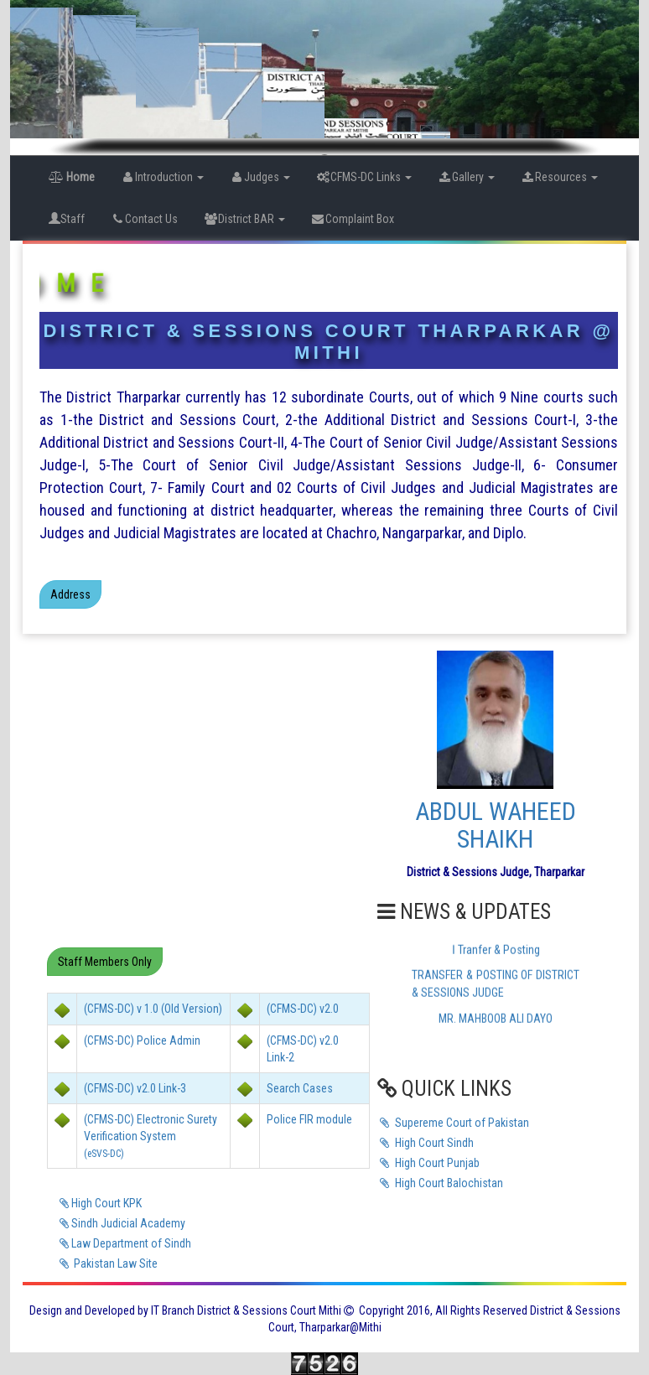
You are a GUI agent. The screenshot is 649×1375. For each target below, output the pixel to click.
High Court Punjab (428, 1163)
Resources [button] (559, 177)
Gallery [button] (466, 177)
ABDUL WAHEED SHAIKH (495, 825)
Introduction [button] (162, 177)
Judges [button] (259, 177)
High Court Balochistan (440, 1183)
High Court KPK (99, 1203)
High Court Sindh (425, 1142)
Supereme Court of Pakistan (453, 1122)
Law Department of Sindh (123, 1243)
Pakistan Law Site (107, 1263)
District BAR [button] (244, 219)
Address (70, 594)
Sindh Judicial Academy (120, 1223)
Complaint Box (352, 219)
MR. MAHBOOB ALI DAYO (496, 1023)
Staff (67, 219)
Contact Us (144, 219)
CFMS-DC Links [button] (363, 177)
